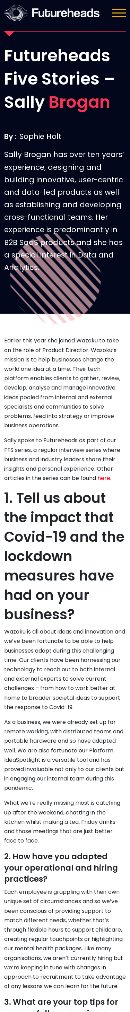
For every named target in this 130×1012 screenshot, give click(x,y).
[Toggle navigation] (119, 13)
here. (104, 478)
